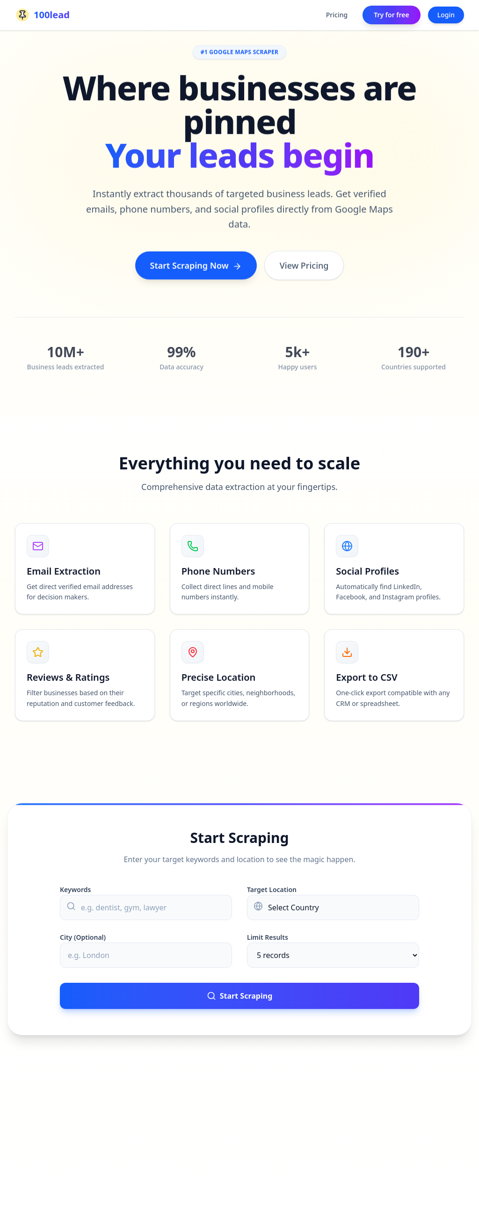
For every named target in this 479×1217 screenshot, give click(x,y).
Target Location (272, 889)
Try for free (391, 14)
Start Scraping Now (196, 266)
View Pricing (304, 266)
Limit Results (267, 937)
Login (446, 14)
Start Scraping (240, 996)
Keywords (75, 889)
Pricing (337, 14)
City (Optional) (83, 937)
